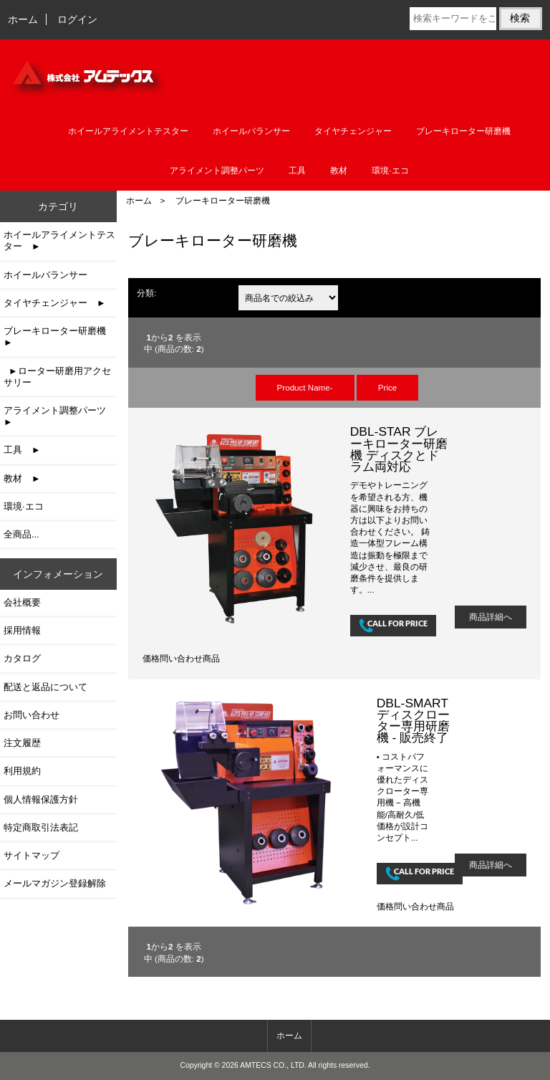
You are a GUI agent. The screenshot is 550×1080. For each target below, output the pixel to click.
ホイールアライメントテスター (128, 131)
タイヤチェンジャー (353, 131)
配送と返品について (45, 687)
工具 (297, 171)
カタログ (22, 658)
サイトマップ (31, 855)
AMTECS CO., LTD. (273, 1065)
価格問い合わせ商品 (181, 658)
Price (387, 387)
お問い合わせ (31, 714)
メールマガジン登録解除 (55, 883)
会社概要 (22, 602)
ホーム (23, 19)
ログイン (77, 19)
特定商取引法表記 (41, 827)
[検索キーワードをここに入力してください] (453, 18)
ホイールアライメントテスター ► (59, 240)
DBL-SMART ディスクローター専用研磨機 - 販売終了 (413, 720)
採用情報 (22, 630)
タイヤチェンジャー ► (55, 302)
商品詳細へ (490, 616)
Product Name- (305, 387)
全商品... (21, 534)
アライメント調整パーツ (217, 171)
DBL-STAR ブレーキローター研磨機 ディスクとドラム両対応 (399, 449)
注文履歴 (22, 742)
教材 (338, 171)
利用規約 (22, 770)
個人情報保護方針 (41, 799)
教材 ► (22, 478)
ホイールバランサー (251, 131)
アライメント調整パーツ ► (59, 416)
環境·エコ (390, 171)
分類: (146, 292)
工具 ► (22, 449)
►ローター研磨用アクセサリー (57, 376)
